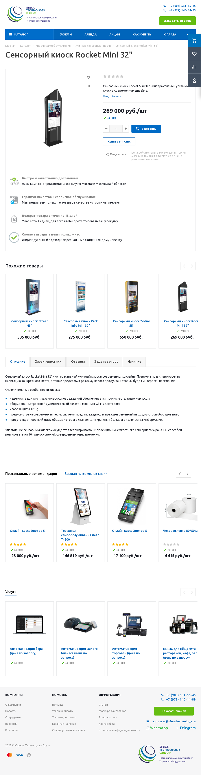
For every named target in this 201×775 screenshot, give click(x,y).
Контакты (11, 730)
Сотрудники (13, 717)
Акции (114, 34)
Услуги (66, 34)
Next (191, 266)
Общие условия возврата (68, 730)
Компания (14, 694)
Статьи (103, 704)
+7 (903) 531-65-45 (179, 6)
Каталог (21, 34)
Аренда (91, 34)
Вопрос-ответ (108, 717)
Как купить (142, 34)
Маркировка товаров (112, 711)
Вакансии (11, 723)
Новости (10, 711)
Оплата (170, 34)
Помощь (59, 694)
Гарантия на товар (64, 723)
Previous (184, 266)
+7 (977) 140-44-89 (179, 10)
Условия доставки (64, 717)
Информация (110, 694)
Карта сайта (107, 723)
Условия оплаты (62, 711)
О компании (13, 704)
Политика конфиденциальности (119, 730)
